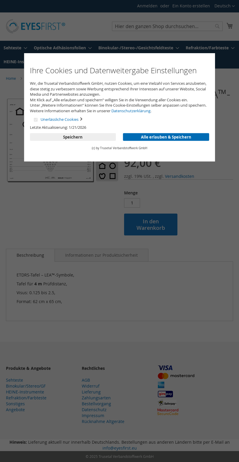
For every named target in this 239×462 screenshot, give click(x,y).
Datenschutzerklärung (130, 110)
